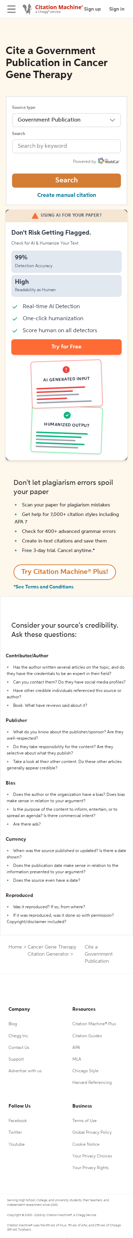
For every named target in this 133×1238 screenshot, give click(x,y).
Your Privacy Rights (90, 1168)
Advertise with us (25, 1071)
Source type (23, 108)
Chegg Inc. (19, 1036)
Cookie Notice (86, 1145)
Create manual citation (66, 195)
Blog (13, 1024)
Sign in (116, 9)
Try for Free (66, 347)
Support (16, 1059)
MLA (76, 1059)
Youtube (17, 1145)
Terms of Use (84, 1121)
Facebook (18, 1121)
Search (18, 134)
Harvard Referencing (92, 1083)
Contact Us (19, 1048)
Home (15, 947)
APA (76, 1048)
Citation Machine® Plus (94, 1024)
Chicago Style (85, 1071)
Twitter (15, 1133)
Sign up (92, 9)
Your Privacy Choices (92, 1156)
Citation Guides (87, 1036)
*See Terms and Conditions (43, 587)
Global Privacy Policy (92, 1133)
